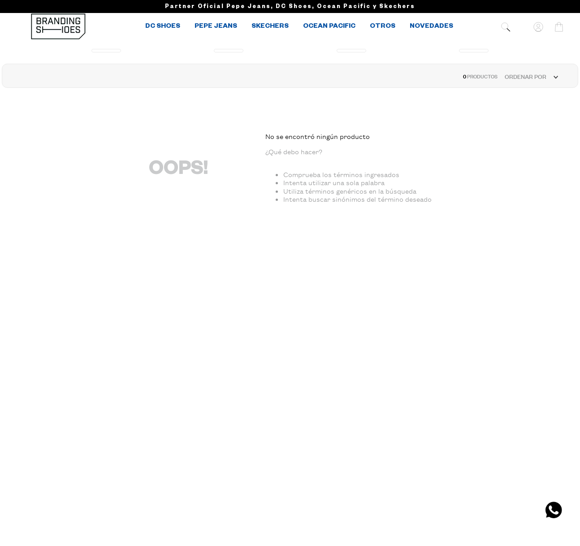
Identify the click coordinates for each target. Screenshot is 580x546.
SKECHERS (270, 26)
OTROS (382, 26)
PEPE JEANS (216, 26)
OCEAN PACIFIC (329, 26)
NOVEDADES (431, 26)
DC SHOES (162, 26)
